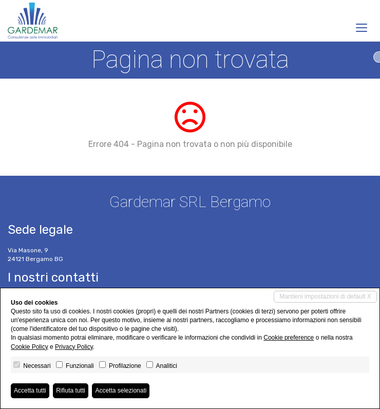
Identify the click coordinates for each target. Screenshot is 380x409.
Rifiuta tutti (70, 390)
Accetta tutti (30, 390)
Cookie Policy (29, 346)
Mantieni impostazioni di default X (325, 296)
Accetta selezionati (120, 390)
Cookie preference (288, 337)
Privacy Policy (74, 346)
